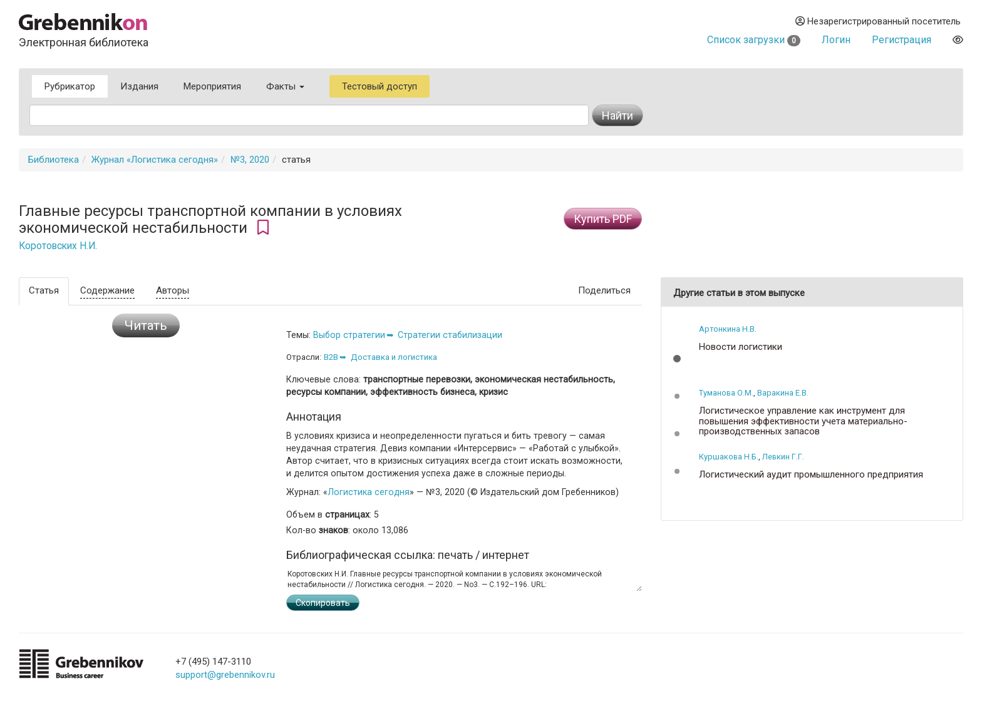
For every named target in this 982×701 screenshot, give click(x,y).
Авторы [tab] (172, 290)
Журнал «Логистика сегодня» (154, 159)
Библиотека (53, 159)
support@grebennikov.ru (225, 674)
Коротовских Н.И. (58, 246)
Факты (285, 86)
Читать (146, 325)
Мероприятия (212, 86)
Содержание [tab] (107, 290)
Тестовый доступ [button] (379, 86)
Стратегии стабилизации (450, 335)
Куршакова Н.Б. (728, 456)
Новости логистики (740, 347)
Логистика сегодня (369, 492)
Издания (139, 86)
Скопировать (323, 603)
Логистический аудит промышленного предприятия (811, 474)
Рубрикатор (69, 86)
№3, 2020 (249, 159)
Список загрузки (753, 40)
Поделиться (604, 290)
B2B (331, 357)
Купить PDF (603, 218)
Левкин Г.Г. (783, 456)
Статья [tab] (44, 290)
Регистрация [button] (901, 40)
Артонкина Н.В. (728, 329)
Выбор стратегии (349, 335)
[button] (677, 358)
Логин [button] (836, 40)
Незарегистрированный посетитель (878, 21)
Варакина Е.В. (783, 392)
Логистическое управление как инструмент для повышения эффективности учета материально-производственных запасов (803, 421)
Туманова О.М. (726, 392)
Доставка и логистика (394, 357)
